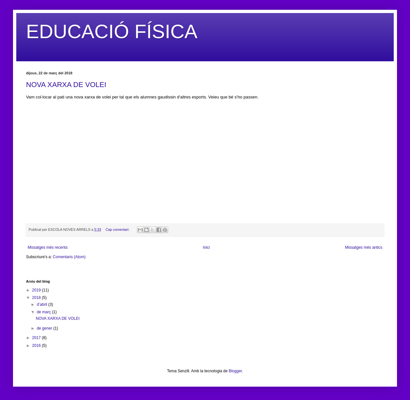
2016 (37, 345)
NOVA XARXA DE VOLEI (66, 85)
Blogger (235, 371)
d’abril (42, 304)
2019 (37, 290)
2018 (37, 297)
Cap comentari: (117, 229)
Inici (206, 247)
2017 (37, 337)
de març (44, 312)
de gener (45, 328)
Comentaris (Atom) (69, 257)
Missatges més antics (363, 247)
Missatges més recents (48, 247)
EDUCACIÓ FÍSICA (112, 31)
